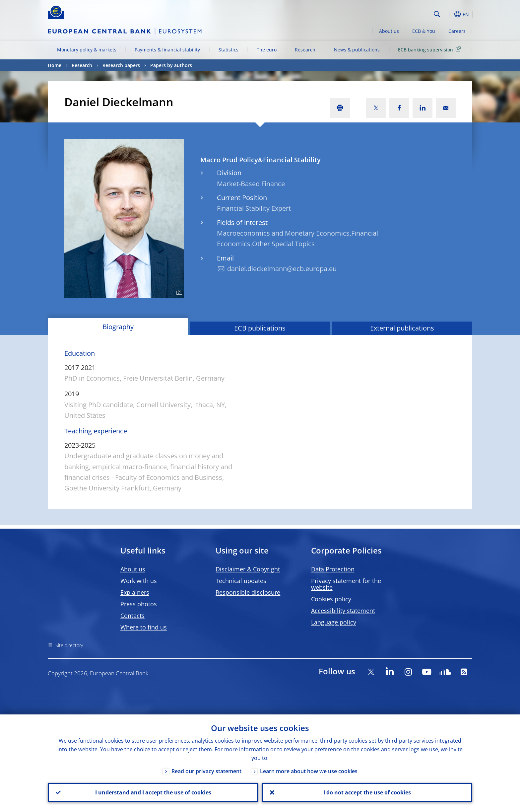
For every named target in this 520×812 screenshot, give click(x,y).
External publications (402, 328)
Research (305, 49)
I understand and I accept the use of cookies (153, 792)
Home (54, 65)
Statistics (228, 49)
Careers (457, 31)
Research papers (121, 65)
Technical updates (241, 581)
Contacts (132, 616)
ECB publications (260, 328)
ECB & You (423, 31)
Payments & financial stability (167, 49)
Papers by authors (171, 65)
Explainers (134, 592)
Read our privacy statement (206, 771)
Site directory (69, 645)
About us (389, 31)
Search (436, 14)
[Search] (398, 13)
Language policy (333, 622)
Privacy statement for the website (346, 584)
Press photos (138, 604)
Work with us (138, 581)
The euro (267, 49)
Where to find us (143, 627)
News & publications (357, 49)
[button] (449, 14)
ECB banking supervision (430, 49)
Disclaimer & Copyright (248, 569)
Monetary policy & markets (86, 49)
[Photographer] (178, 292)
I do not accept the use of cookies (367, 792)
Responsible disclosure (248, 592)
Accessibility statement (343, 611)
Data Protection (333, 569)
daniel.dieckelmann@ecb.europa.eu (282, 268)
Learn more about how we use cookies (309, 771)
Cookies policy (331, 599)
